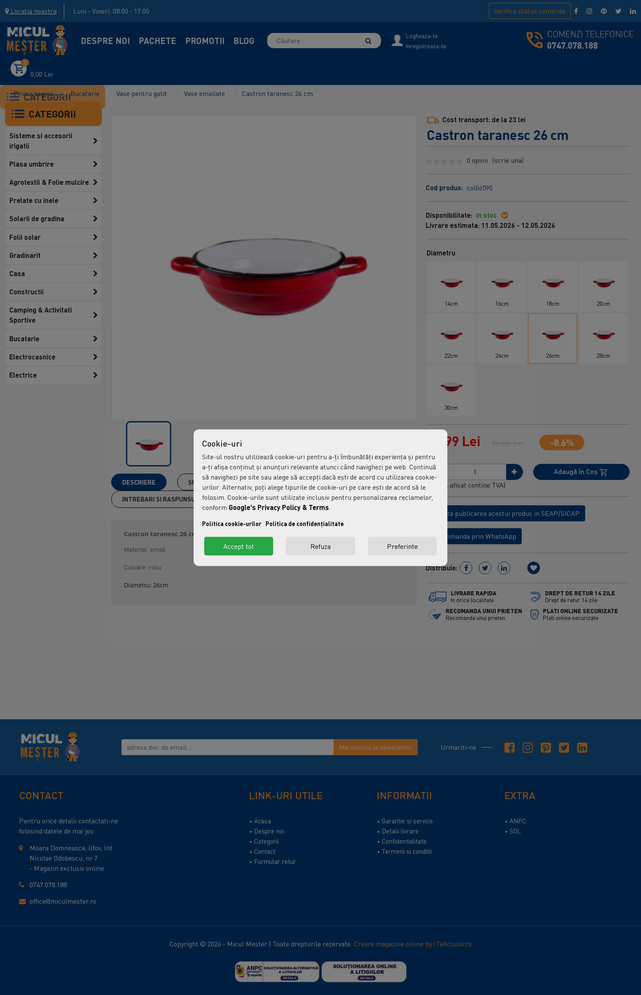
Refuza (320, 546)
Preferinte (402, 546)
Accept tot (238, 546)
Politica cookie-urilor (231, 523)
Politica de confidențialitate (305, 523)
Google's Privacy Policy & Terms (279, 507)
